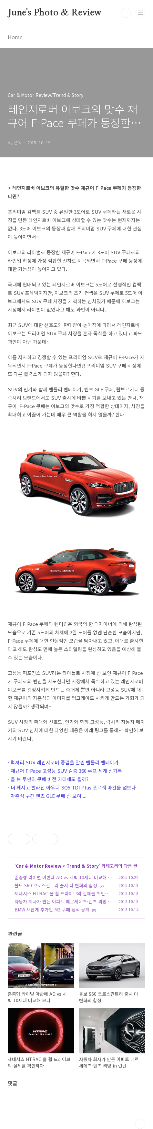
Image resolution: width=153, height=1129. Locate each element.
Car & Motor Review (38, 866)
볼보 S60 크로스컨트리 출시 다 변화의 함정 (56, 885)
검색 (126, 13)
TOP (140, 1124)
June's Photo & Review (55, 12)
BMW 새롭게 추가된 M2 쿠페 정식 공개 (52, 909)
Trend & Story (82, 866)
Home (15, 37)
